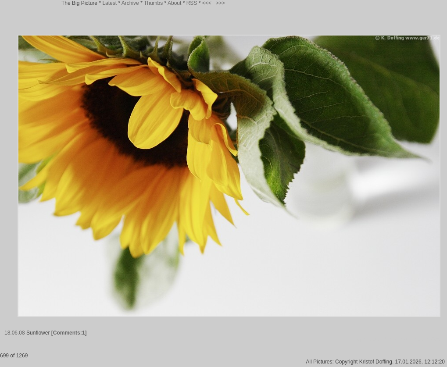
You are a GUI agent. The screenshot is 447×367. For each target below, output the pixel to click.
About (174, 3)
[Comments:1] (69, 333)
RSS (191, 3)
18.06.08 (14, 333)
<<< (206, 3)
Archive (130, 3)
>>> (220, 3)
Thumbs (153, 3)
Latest (109, 3)
